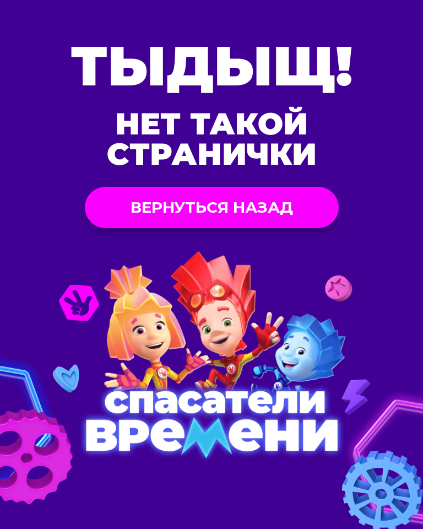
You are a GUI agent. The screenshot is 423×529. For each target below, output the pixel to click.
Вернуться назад (212, 207)
